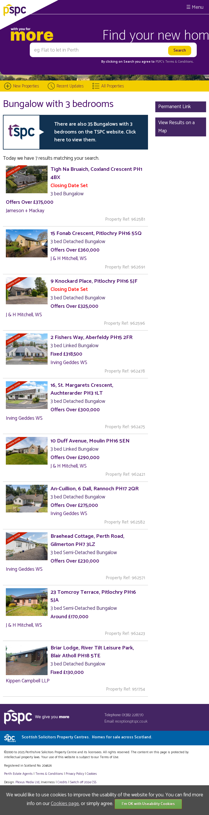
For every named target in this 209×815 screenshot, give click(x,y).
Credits (62, 782)
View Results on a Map (176, 127)
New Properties (26, 86)
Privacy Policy (75, 774)
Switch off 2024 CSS (83, 782)
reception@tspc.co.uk (131, 721)
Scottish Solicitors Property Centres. (87, 737)
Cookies (92, 774)
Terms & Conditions (49, 774)
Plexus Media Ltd (27, 782)
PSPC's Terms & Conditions (174, 61)
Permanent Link (174, 107)
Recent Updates (70, 86)
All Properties (112, 86)
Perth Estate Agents (18, 774)
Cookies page (65, 804)
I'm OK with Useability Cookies (148, 804)
